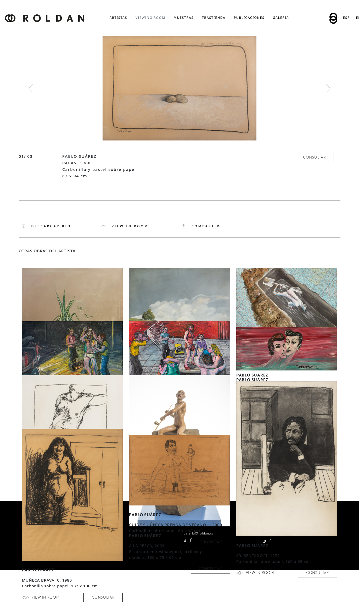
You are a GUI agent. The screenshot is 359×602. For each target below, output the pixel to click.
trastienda (214, 17)
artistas (118, 17)
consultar (314, 157)
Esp (346, 17)
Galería (281, 17)
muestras (184, 17)
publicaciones (249, 17)
